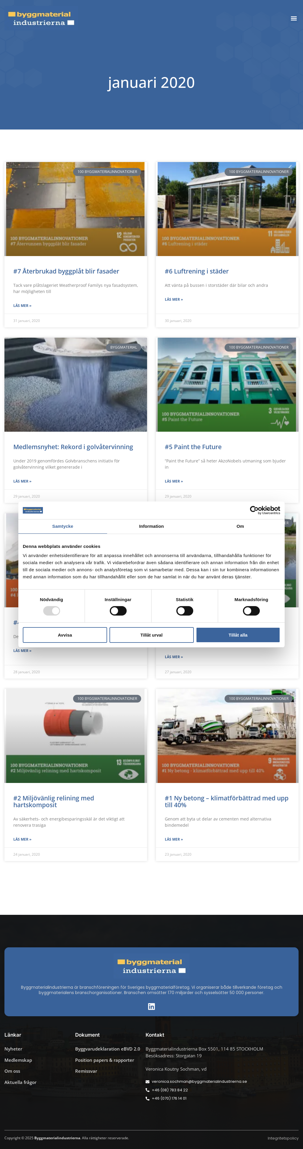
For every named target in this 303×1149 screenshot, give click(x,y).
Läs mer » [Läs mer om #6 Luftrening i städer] (174, 299)
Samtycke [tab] (62, 526)
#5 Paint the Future (193, 447)
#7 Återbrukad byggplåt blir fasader (66, 271)
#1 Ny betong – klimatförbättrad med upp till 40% (227, 801)
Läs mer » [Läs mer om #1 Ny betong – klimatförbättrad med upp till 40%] (174, 839)
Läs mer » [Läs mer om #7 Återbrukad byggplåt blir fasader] (22, 306)
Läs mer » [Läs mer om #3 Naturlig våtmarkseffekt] (174, 657)
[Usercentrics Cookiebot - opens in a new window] (254, 510)
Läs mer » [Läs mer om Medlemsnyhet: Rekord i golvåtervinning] (22, 481)
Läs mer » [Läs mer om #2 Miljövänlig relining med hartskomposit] (22, 839)
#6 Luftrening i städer (197, 271)
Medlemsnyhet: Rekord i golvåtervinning (73, 447)
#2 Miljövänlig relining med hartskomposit (53, 801)
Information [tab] (151, 526)
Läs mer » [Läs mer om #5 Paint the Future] (174, 481)
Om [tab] (240, 526)
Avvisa (65, 634)
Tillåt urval (152, 634)
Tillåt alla (238, 634)
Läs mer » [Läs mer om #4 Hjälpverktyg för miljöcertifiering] (22, 651)
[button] (294, 18)
